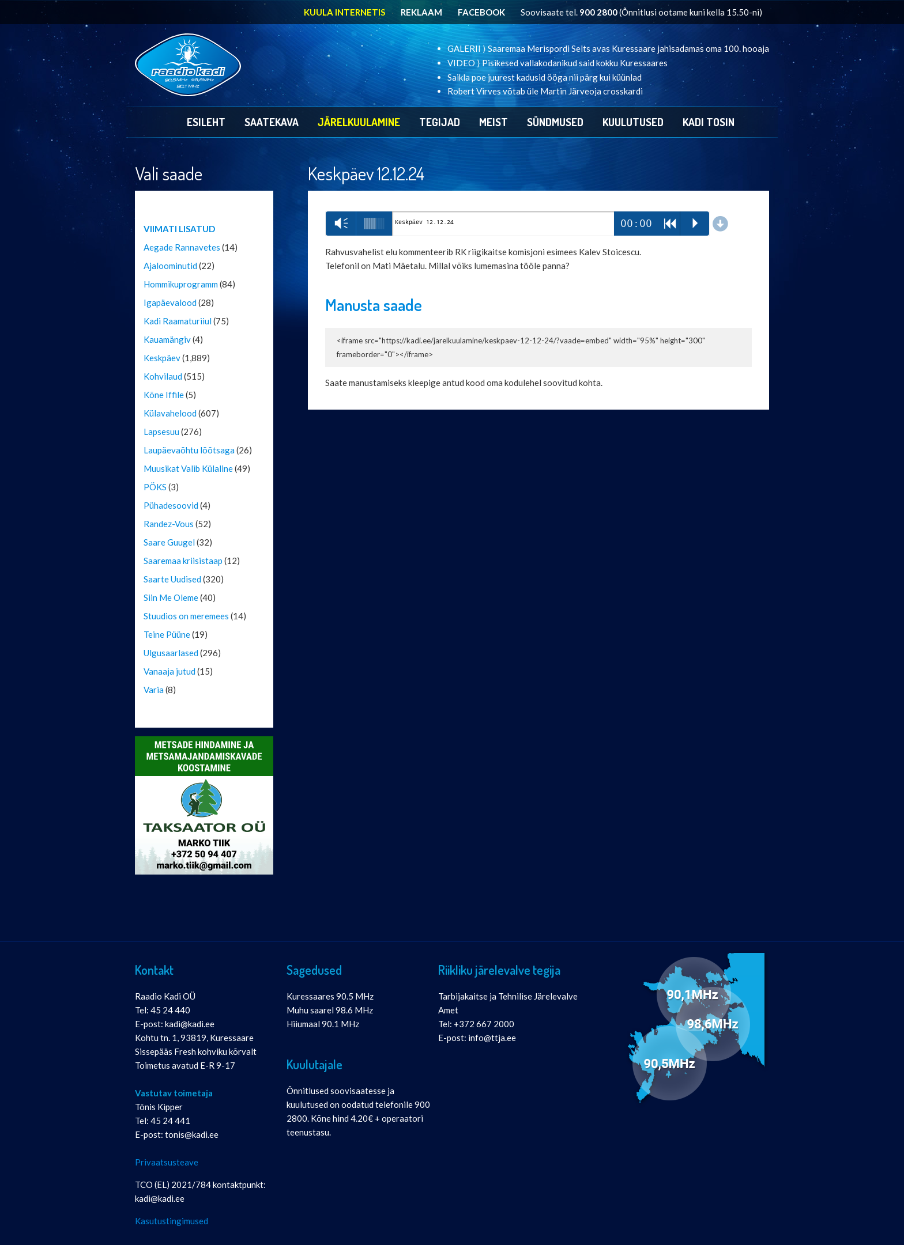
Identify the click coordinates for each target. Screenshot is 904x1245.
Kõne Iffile (164, 394)
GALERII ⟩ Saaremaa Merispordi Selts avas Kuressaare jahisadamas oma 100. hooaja (608, 48)
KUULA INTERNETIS (344, 12)
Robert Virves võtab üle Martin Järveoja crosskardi (545, 91)
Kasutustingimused (171, 1221)
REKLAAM (421, 12)
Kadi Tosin (708, 122)
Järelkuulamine (359, 122)
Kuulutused (633, 122)
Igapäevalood (170, 302)
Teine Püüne (167, 634)
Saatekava (271, 122)
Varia (154, 689)
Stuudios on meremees (186, 616)
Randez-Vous (169, 524)
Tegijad (439, 122)
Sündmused (555, 122)
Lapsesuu (161, 431)
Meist (493, 122)
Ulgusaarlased (171, 653)
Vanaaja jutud (169, 671)
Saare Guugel (169, 542)
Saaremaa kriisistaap (183, 560)
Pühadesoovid (171, 505)
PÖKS (155, 487)
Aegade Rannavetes (182, 247)
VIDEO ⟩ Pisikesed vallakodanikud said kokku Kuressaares (557, 63)
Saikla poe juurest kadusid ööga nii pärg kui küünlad (544, 77)
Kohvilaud (163, 376)
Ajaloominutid (170, 265)
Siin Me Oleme (171, 597)
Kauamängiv (167, 339)
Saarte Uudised (172, 579)
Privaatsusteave (166, 1162)
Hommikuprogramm (181, 284)
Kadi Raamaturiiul (178, 321)
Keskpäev (162, 358)
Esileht (206, 122)
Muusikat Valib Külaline (188, 468)
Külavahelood (170, 413)
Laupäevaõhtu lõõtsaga (189, 450)
